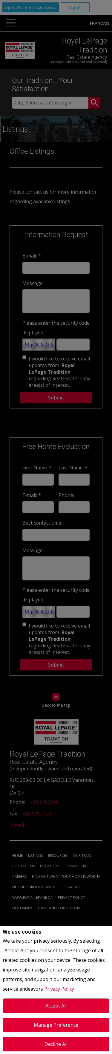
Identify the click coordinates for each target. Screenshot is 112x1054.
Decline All (56, 1044)
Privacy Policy (59, 989)
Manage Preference (56, 1025)
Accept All (56, 1005)
